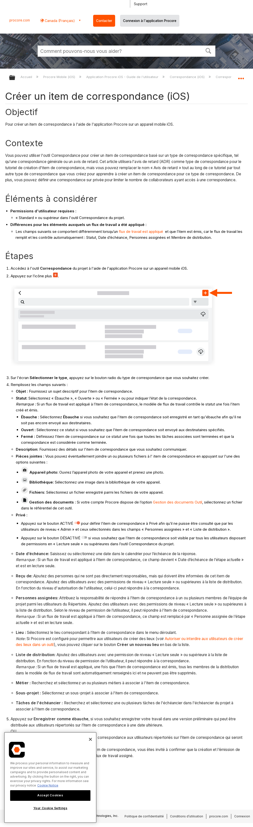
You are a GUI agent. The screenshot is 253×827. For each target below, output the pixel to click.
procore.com (19, 20)
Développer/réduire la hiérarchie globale (15, 77)
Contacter (104, 21)
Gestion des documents (174, 502)
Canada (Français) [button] (59, 21)
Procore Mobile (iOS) (59, 77)
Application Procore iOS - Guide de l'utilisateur (122, 77)
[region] (50, 777)
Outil (198, 502)
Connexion (242, 816)
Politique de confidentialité (144, 816)
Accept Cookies (50, 795)
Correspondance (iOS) (188, 77)
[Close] (90, 739)
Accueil (27, 77)
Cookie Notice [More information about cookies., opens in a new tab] (47, 785)
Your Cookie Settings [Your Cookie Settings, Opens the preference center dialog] (50, 808)
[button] (208, 50)
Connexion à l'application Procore (149, 21)
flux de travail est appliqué (141, 231)
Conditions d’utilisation (186, 816)
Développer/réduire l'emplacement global (241, 76)
